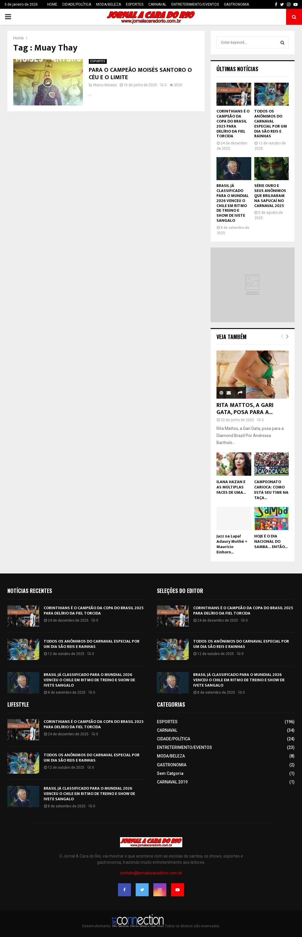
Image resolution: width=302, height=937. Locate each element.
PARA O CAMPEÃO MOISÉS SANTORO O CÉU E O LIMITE (140, 73)
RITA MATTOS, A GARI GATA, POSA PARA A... (244, 408)
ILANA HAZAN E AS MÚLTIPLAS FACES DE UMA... (231, 487)
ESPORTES (134, 4)
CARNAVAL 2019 (172, 782)
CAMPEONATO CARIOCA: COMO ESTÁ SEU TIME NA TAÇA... (271, 489)
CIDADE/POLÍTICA (76, 4)
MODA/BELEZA (108, 4)
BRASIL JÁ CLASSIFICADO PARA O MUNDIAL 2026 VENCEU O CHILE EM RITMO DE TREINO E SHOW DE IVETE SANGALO (232, 203)
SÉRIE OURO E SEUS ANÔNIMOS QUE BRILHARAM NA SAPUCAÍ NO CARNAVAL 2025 (270, 195)
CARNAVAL (157, 4)
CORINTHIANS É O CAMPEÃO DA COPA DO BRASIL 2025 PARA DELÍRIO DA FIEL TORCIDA (233, 123)
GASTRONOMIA (236, 4)
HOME (52, 4)
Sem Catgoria (170, 773)
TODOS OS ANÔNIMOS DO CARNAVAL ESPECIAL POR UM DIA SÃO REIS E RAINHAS (270, 123)
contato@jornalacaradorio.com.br (151, 873)
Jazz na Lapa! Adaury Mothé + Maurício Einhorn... (231, 544)
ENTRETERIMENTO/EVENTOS (195, 4)
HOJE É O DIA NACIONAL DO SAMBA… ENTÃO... (271, 541)
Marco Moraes (105, 85)
